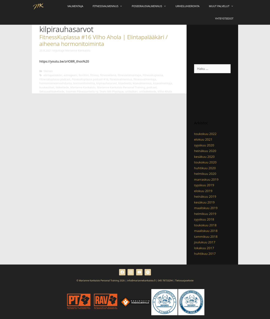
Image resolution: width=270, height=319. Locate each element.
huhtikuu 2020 (205, 168)
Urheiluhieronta (188, 6)
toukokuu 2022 (205, 134)
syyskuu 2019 (204, 185)
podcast (152, 87)
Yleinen (48, 71)
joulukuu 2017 (204, 242)
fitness (94, 75)
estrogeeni (70, 75)
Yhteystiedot (224, 18)
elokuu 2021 (203, 139)
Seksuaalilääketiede (51, 91)
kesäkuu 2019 (204, 202)
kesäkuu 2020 (204, 156)
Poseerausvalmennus (151, 6)
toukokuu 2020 (205, 162)
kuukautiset (46, 87)
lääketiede (62, 87)
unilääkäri (131, 91)
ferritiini (84, 75)
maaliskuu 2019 (206, 208)
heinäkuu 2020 (205, 151)
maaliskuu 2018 (206, 231)
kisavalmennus (142, 83)
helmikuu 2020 (205, 173)
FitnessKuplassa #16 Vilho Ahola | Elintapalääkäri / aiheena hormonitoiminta (103, 40)
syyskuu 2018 (204, 219)
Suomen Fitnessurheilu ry (82, 91)
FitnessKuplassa (153, 75)
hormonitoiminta (84, 83)
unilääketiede (147, 91)
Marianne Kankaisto (83, 87)
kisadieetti (124, 83)
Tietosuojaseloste (184, 280)
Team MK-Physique (111, 91)
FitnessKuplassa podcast (54, 79)
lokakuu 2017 (204, 248)
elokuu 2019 (203, 191)
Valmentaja (75, 6)
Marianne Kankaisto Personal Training (121, 87)
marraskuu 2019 (206, 179)
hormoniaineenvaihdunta (55, 83)
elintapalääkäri (53, 75)
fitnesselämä (108, 75)
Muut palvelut (223, 6)
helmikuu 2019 (205, 214)
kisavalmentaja (162, 83)
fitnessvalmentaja (145, 79)
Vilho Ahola (165, 91)
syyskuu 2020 (204, 145)
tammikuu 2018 (206, 236)
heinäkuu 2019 (205, 196)
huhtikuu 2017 (205, 253)
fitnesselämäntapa (129, 75)
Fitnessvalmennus (110, 6)
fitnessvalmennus (121, 79)
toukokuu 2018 (205, 225)
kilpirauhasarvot (106, 83)
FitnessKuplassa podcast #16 (90, 79)
